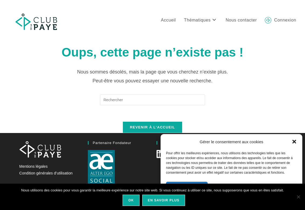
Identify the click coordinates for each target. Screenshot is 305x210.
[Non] (298, 197)
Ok (131, 200)
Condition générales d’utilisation (46, 173)
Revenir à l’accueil (152, 127)
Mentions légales (33, 166)
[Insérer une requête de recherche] (152, 99)
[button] (294, 141)
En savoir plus (163, 200)
